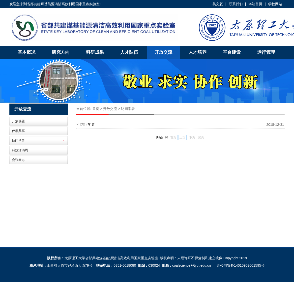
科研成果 (95, 52)
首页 (95, 109)
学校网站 (275, 4)
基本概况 (26, 52)
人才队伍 (129, 52)
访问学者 (18, 140)
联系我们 (236, 4)
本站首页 (255, 4)
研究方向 (61, 52)
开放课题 (18, 121)
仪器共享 (18, 131)
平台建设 (232, 52)
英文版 (217, 4)
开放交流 (163, 52)
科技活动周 (20, 150)
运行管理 (266, 52)
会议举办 (18, 160)
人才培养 (197, 52)
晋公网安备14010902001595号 (241, 265)
